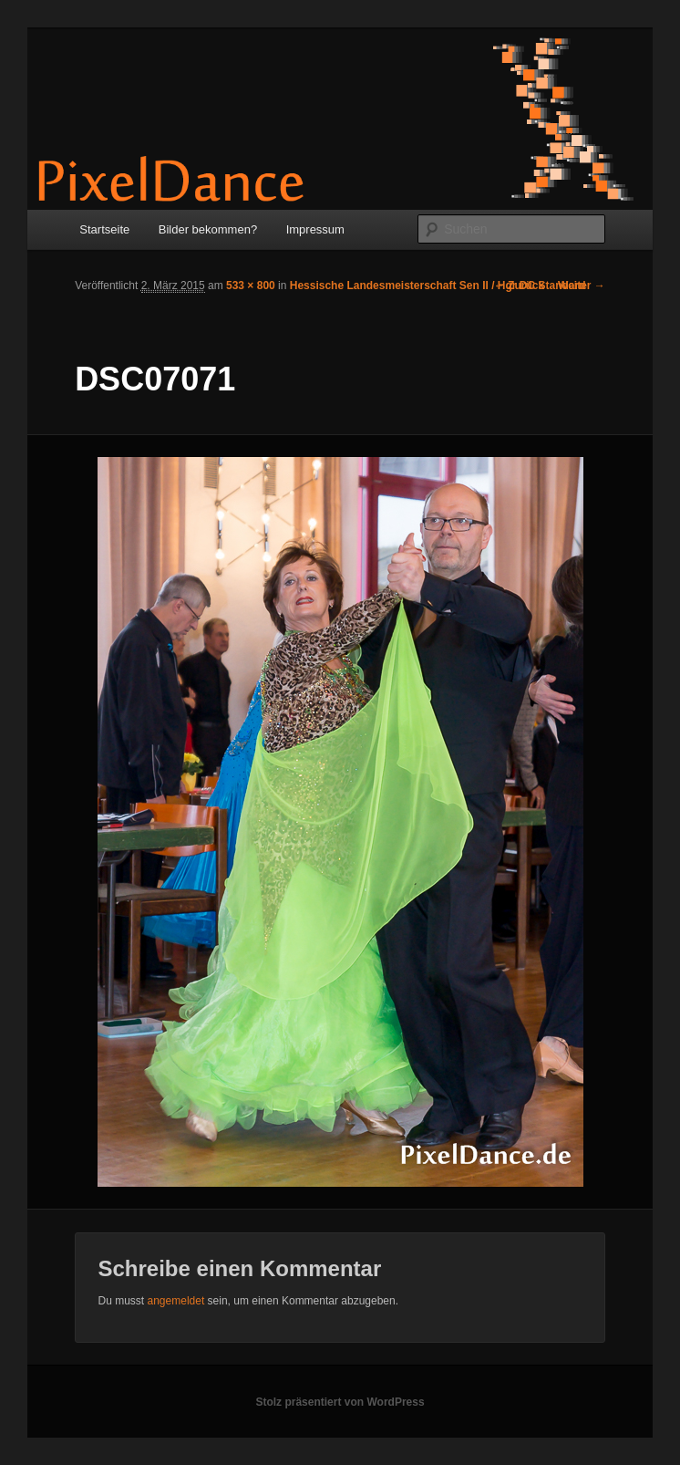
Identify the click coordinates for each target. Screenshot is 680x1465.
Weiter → (581, 285)
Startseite (104, 229)
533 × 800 (250, 285)
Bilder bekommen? (208, 229)
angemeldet (176, 1300)
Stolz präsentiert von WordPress (339, 1402)
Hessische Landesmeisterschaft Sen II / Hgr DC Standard (438, 285)
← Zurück (519, 285)
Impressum (315, 229)
